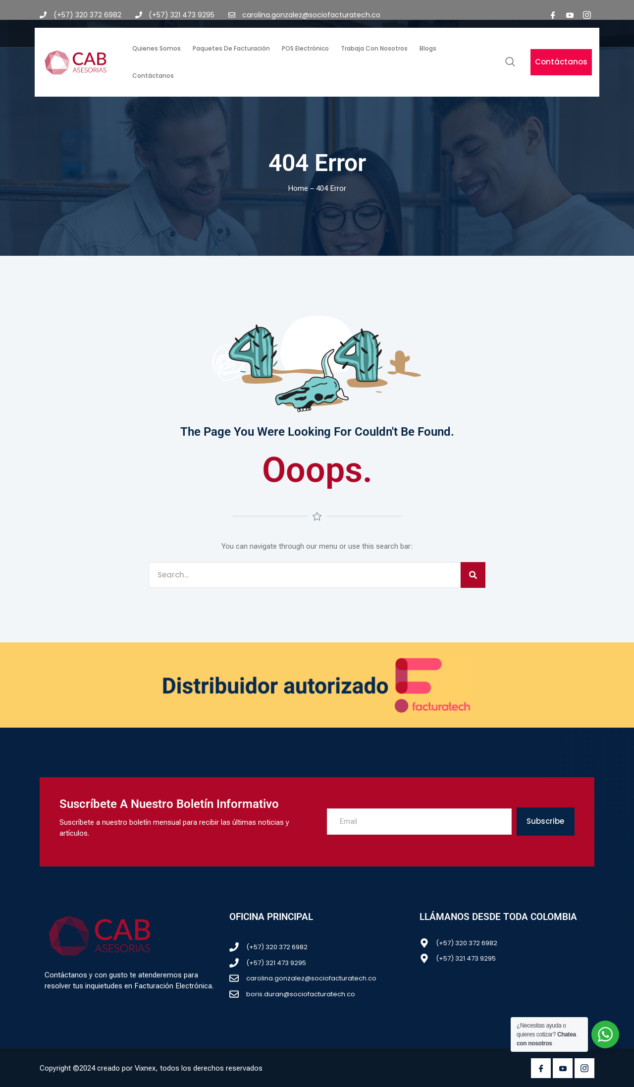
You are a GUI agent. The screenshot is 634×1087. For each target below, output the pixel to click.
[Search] (473, 575)
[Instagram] (587, 14)
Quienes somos (156, 48)
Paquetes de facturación (231, 48)
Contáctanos (153, 75)
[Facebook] (553, 14)
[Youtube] (563, 1068)
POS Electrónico (305, 48)
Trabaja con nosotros (374, 48)
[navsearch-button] (510, 62)
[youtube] (570, 14)
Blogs (428, 48)
